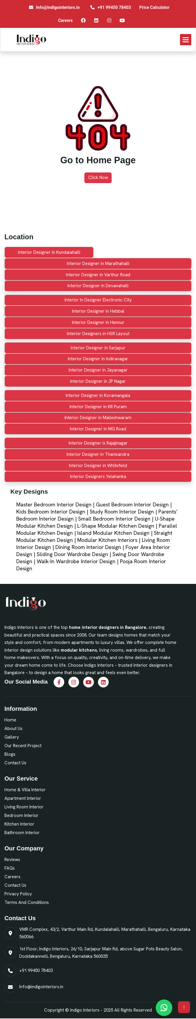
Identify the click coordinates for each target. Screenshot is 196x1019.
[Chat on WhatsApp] (164, 1007)
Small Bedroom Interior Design (114, 518)
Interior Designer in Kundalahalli (49, 252)
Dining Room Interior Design (88, 547)
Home (10, 720)
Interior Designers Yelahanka (98, 476)
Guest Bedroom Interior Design (132, 504)
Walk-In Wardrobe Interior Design (76, 561)
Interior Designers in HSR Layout (98, 334)
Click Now (98, 177)
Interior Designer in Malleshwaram (98, 418)
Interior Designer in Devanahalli (98, 286)
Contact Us (15, 763)
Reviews (12, 860)
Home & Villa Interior (25, 790)
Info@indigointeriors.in (41, 987)
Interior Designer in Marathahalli (98, 264)
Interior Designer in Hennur (98, 322)
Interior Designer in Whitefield (98, 466)
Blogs (9, 754)
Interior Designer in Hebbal (98, 311)
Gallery (11, 737)
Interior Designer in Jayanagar (98, 370)
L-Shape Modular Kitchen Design (115, 525)
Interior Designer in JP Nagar (98, 381)
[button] (185, 39)
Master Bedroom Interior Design (53, 504)
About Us (13, 728)
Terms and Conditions (26, 902)
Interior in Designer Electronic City (98, 300)
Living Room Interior (24, 807)
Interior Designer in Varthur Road (98, 275)
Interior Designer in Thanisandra (98, 454)
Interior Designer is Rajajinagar (98, 443)
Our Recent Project (22, 746)
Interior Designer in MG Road (98, 429)
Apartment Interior (22, 798)
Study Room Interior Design (122, 511)
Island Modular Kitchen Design (113, 532)
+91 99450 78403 (36, 970)
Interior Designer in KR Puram (98, 407)
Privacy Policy (18, 894)
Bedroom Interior (21, 815)
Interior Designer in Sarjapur (98, 348)
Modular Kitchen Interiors (107, 540)
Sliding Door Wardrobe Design (72, 554)
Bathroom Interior (22, 833)
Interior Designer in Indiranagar (98, 359)
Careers (12, 877)
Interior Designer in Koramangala (98, 395)
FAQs (9, 868)
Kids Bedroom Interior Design (50, 511)
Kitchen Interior (19, 824)
